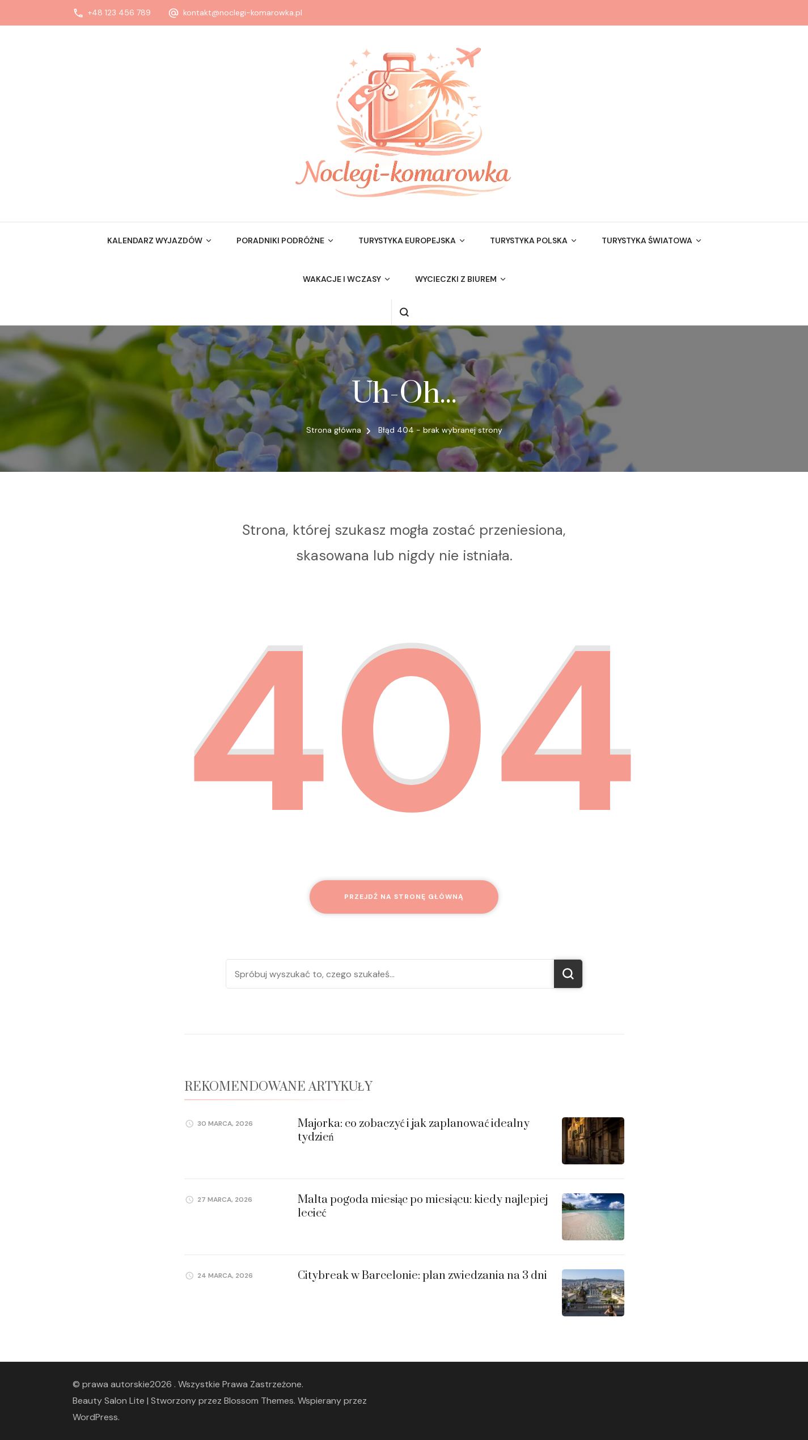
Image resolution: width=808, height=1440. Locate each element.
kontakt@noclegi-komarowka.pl (242, 12)
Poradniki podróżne (280, 240)
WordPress (95, 1417)
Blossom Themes (259, 1401)
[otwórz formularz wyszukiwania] (404, 312)
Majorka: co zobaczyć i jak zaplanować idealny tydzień (414, 1130)
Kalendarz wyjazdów (154, 240)
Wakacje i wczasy (342, 279)
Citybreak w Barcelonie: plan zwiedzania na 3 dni (422, 1276)
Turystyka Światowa (647, 240)
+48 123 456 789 (119, 12)
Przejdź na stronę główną (404, 896)
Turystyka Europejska (407, 240)
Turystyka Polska (529, 240)
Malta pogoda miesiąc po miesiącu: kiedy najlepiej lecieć (423, 1206)
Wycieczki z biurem (456, 279)
